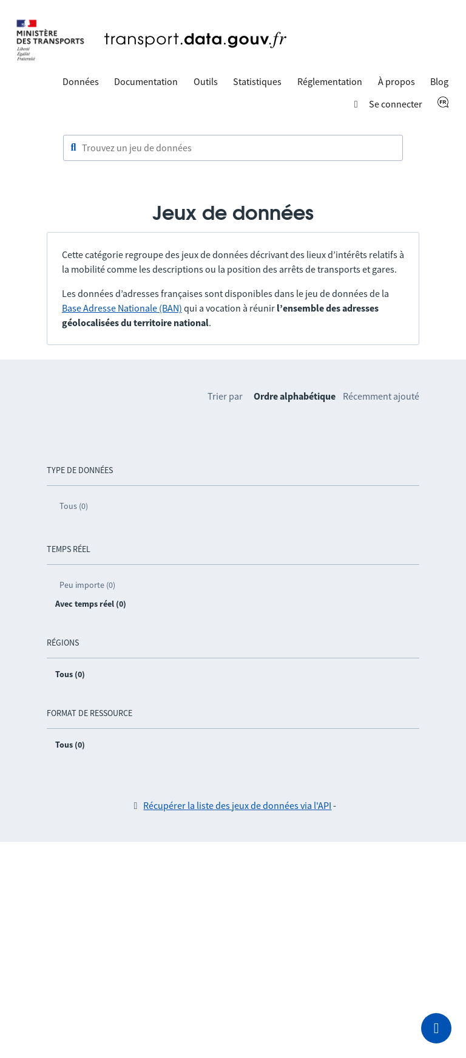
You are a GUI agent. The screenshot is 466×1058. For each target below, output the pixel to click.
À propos (396, 81)
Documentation (146, 81)
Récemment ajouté (381, 396)
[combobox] (233, 148)
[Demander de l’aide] (436, 1028)
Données (80, 81)
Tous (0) (73, 505)
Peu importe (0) (87, 584)
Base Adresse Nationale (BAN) (122, 308)
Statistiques (257, 81)
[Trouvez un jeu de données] (233, 148)
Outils (206, 81)
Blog (439, 81)
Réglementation (329, 81)
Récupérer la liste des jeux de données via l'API (237, 805)
